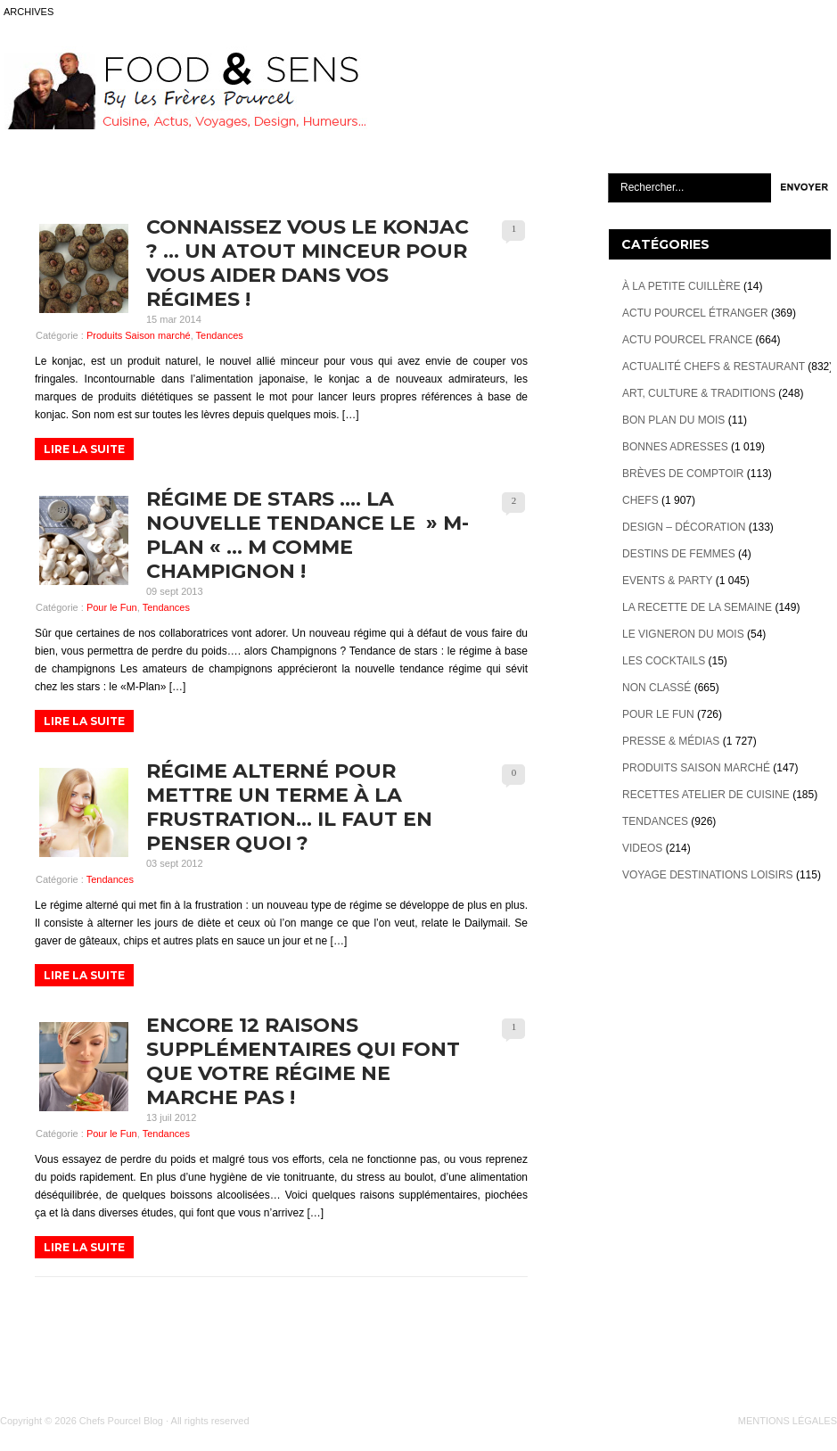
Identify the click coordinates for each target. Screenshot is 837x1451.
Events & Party (667, 580)
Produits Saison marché (138, 335)
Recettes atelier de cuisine (706, 794)
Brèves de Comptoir (682, 473)
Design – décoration (683, 527)
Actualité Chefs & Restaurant (713, 366)
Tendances (219, 335)
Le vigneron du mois (683, 634)
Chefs (640, 500)
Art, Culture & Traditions (698, 393)
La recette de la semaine (697, 607)
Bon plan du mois (673, 420)
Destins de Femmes (678, 554)
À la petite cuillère (681, 286)
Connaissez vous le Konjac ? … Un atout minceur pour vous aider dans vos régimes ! (307, 263)
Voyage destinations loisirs (707, 875)
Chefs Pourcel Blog (121, 1420)
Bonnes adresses (675, 447)
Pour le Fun (111, 607)
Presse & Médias (670, 741)
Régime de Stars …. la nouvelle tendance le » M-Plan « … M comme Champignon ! (307, 535)
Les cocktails (663, 661)
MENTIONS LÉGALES (787, 1420)
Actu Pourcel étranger (695, 313)
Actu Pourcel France (687, 340)
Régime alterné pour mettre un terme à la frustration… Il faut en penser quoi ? (289, 807)
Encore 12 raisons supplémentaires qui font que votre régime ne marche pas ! (303, 1061)
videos (642, 848)
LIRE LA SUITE (84, 449)
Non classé (656, 687)
